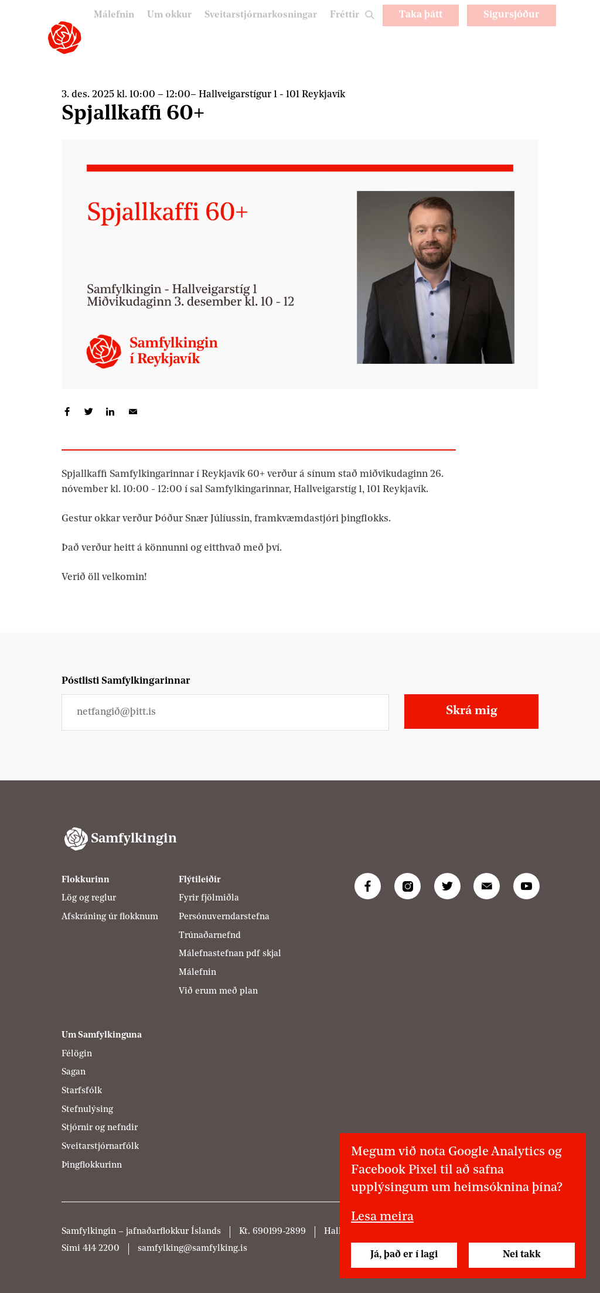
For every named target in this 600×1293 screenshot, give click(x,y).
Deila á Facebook (67, 411)
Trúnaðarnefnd (210, 936)
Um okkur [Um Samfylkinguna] (160, 28)
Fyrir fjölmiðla (209, 898)
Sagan (74, 1072)
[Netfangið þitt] (225, 712)
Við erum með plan (218, 991)
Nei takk (522, 1255)
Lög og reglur (89, 898)
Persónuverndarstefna (224, 917)
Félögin (77, 1054)
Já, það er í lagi (404, 1255)
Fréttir (344, 28)
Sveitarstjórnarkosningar (256, 28)
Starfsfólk (82, 1091)
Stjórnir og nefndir (100, 1128)
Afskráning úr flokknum (110, 917)
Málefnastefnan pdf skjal (230, 954)
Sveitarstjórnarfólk (100, 1146)
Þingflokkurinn (92, 1165)
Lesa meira (382, 1217)
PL (510, 54)
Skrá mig (471, 711)
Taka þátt (420, 28)
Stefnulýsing (87, 1110)
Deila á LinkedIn (110, 411)
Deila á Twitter (89, 411)
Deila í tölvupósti (132, 411)
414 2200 (101, 1248)
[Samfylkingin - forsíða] (64, 37)
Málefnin (103, 28)
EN (540, 54)
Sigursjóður (511, 28)
